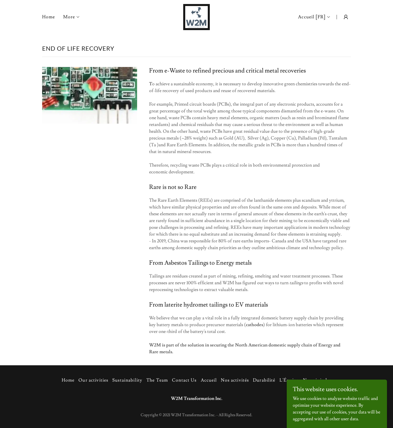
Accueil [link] (209, 380)
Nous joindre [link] (317, 380)
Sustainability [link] (127, 380)
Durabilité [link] (264, 380)
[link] (196, 16)
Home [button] (68, 380)
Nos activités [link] (235, 380)
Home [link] (48, 17)
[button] (71, 17)
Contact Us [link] (184, 380)
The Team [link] (157, 380)
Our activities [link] (93, 380)
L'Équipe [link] (289, 380)
